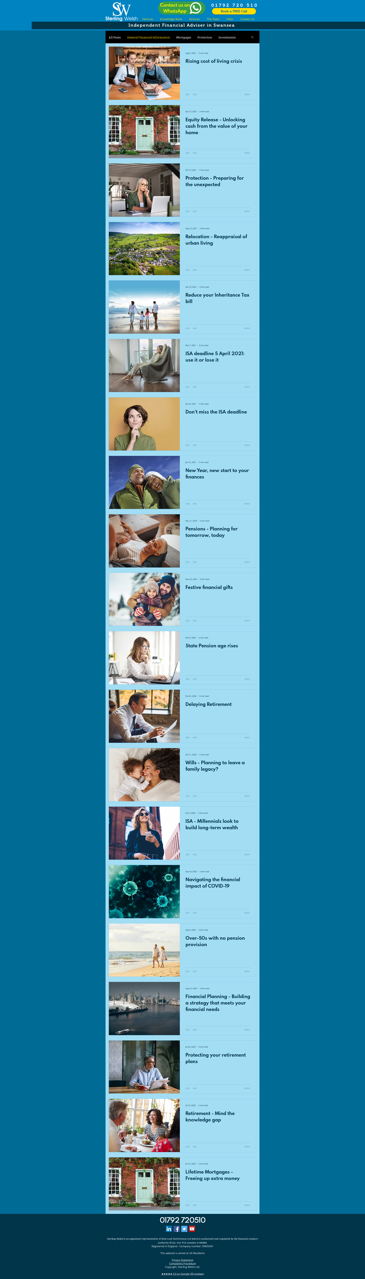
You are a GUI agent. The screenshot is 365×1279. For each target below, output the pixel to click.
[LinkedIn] (169, 1229)
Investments (227, 37)
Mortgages (183, 37)
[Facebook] (177, 1229)
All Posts (115, 37)
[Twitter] (184, 1229)
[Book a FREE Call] (234, 11)
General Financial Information (148, 37)
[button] (252, 37)
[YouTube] (192, 1229)
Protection (204, 37)
